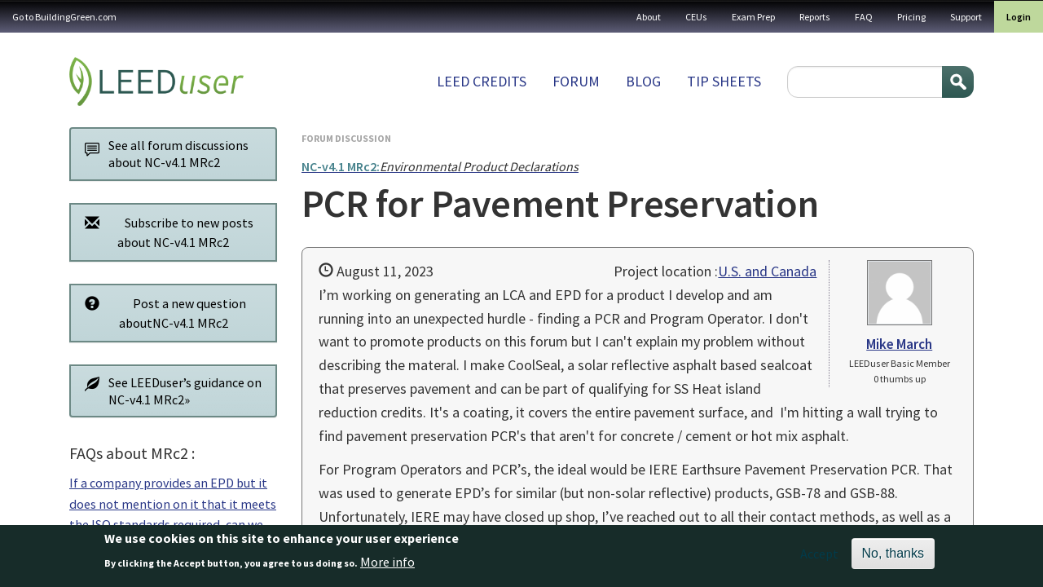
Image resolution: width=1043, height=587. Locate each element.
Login (1018, 17)
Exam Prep (753, 17)
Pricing (911, 17)
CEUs (696, 17)
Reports (814, 17)
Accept (819, 558)
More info (387, 566)
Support (966, 17)
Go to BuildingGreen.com (64, 17)
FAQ (864, 17)
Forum (576, 81)
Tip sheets (724, 81)
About (648, 17)
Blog (643, 81)
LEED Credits (481, 81)
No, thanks (893, 558)
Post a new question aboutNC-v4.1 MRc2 (161, 312)
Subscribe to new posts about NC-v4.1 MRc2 (164, 232)
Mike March (899, 344)
